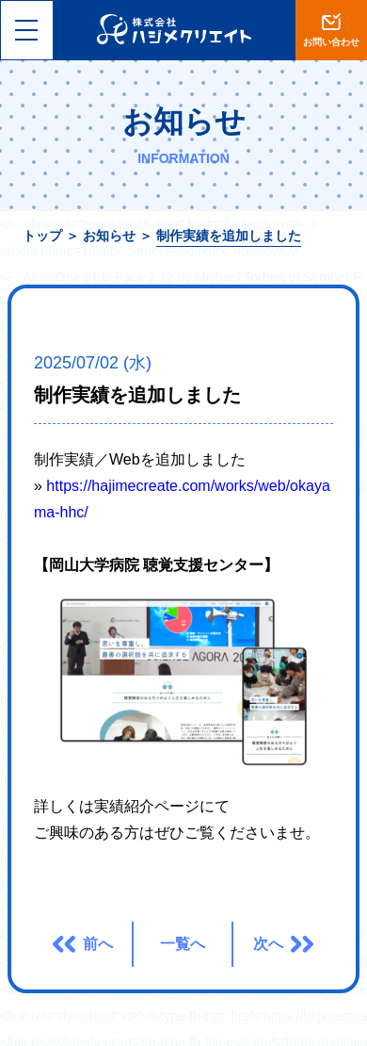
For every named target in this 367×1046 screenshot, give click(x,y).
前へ (98, 944)
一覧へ (182, 944)
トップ (42, 235)
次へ (268, 944)
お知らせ (109, 235)
